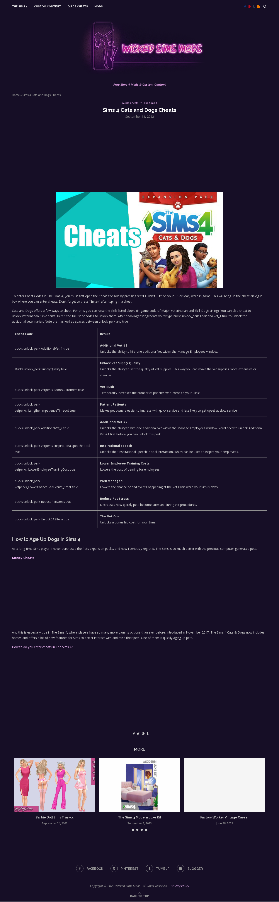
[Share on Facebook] (134, 734)
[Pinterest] (249, 6)
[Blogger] (258, 6)
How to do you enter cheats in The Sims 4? (42, 647)
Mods (98, 6)
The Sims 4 (19, 6)
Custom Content (47, 6)
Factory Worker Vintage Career (224, 817)
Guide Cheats (78, 6)
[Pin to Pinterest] (143, 734)
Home (16, 95)
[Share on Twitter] (138, 734)
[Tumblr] (254, 6)
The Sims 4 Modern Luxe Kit (139, 817)
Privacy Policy (180, 886)
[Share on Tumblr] (147, 734)
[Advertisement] (139, 154)
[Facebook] (245, 6)
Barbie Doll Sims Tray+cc (55, 817)
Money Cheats (23, 558)
